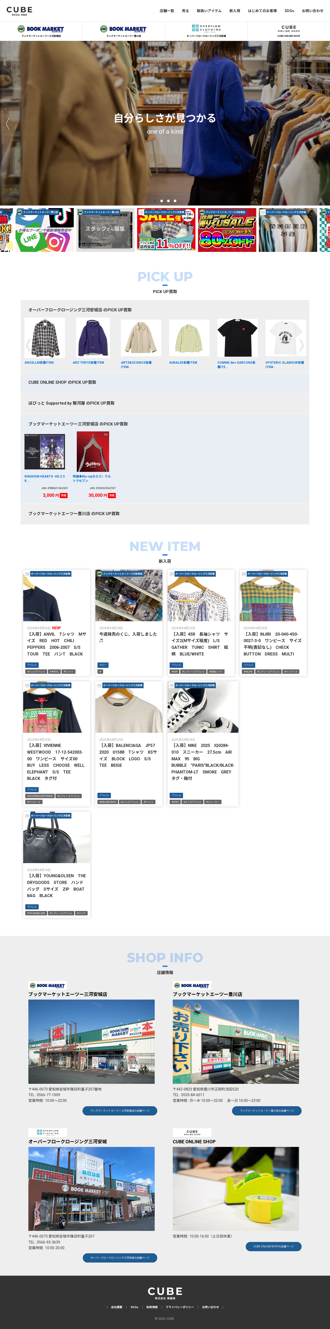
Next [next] (322, 123)
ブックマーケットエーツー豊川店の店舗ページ (267, 1110)
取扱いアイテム (209, 11)
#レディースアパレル (193, 671)
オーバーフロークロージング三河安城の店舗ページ (120, 1257)
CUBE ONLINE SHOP (289, 30)
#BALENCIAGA (108, 802)
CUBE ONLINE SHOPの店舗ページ (273, 1246)
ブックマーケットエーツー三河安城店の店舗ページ (120, 1110)
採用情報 (152, 1307)
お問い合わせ (313, 11)
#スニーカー (212, 802)
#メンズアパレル (36, 671)
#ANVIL (54, 671)
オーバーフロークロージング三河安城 (206, 30)
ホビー (103, 665)
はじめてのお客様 (262, 11)
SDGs (289, 11)
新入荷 (234, 11)
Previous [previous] (7, 123)
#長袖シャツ (215, 671)
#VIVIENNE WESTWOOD (40, 796)
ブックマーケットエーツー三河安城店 (41, 30)
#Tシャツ (68, 671)
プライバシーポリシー (180, 1307)
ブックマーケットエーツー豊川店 (124, 30)
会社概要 (116, 1307)
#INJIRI (248, 671)
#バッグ (81, 913)
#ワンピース (291, 671)
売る (185, 11)
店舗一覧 (167, 11)
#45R (174, 671)
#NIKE (175, 802)
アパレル (32, 665)
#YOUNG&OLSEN (36, 913)
